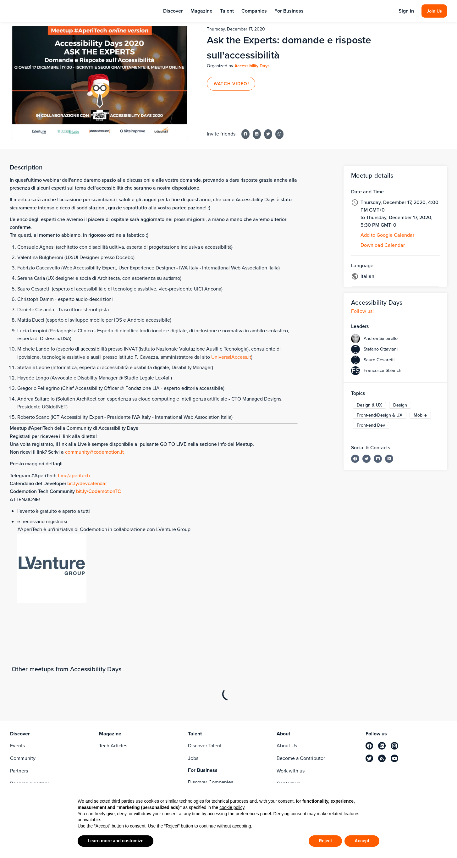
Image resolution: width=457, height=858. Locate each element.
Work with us (291, 770)
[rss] (382, 758)
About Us (287, 745)
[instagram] (394, 746)
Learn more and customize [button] (115, 840)
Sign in (406, 11)
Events (17, 745)
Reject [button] (325, 840)
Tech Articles (113, 745)
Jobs (193, 758)
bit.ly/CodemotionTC (98, 491)
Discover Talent (205, 745)
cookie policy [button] (231, 807)
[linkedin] (382, 746)
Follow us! (362, 311)
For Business (289, 10)
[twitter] (369, 758)
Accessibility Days (252, 66)
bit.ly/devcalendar (87, 483)
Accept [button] (362, 840)
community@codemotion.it (94, 452)
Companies (254, 10)
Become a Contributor (301, 758)
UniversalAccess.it (231, 357)
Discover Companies (210, 782)
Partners (19, 770)
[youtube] (394, 758)
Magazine (201, 10)
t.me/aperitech (74, 475)
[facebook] (369, 746)
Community (23, 758)
